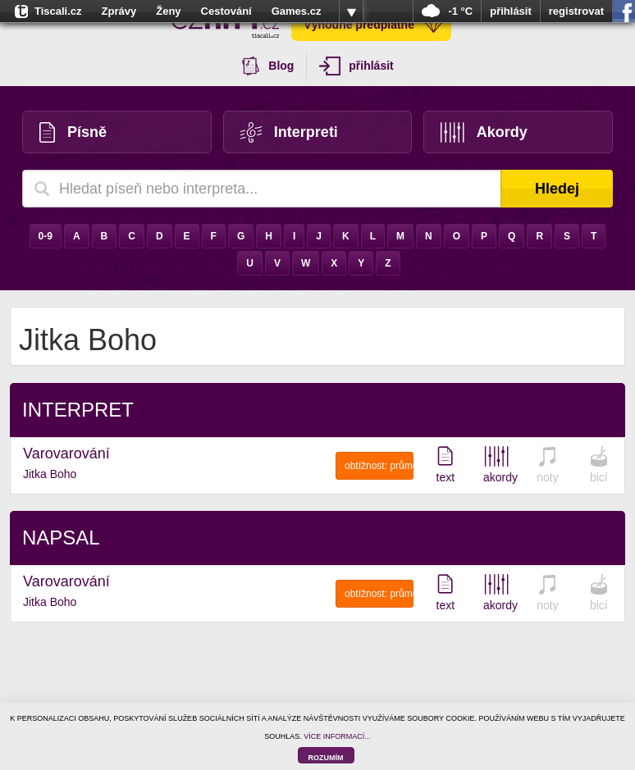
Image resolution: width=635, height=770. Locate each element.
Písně (73, 132)
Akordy (484, 132)
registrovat (576, 11)
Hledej (557, 188)
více (351, 11)
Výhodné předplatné (373, 25)
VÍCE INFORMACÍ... (337, 736)
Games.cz (297, 11)
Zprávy (119, 11)
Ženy (168, 11)
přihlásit (511, 11)
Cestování (226, 11)
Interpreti (289, 132)
